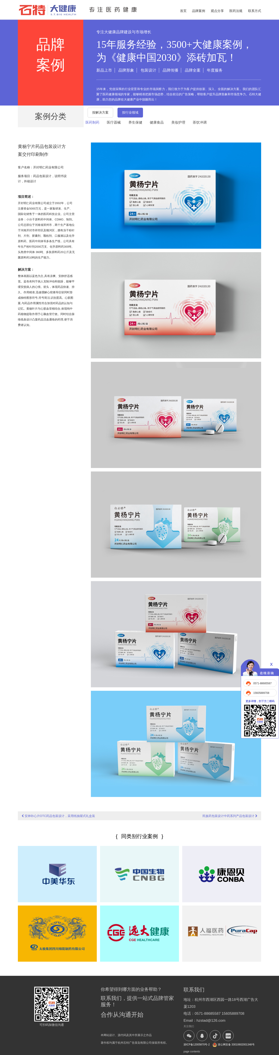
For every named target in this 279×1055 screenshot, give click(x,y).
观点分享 (217, 11)
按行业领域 (130, 112)
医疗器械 (114, 122)
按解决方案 (100, 112)
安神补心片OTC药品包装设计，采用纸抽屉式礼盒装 (58, 816)
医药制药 (92, 122)
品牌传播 (170, 70)
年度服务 (215, 70)
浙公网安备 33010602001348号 (233, 1045)
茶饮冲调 (200, 122)
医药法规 (235, 11)
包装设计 (148, 70)
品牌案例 (198, 11)
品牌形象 (126, 70)
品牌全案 (193, 70)
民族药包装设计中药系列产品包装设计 (229, 816)
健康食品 (157, 122)
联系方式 (254, 11)
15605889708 (261, 692)
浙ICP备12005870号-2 (197, 1044)
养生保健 (135, 122)
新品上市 (104, 70)
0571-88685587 (262, 683)
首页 (183, 11)
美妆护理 (178, 122)
